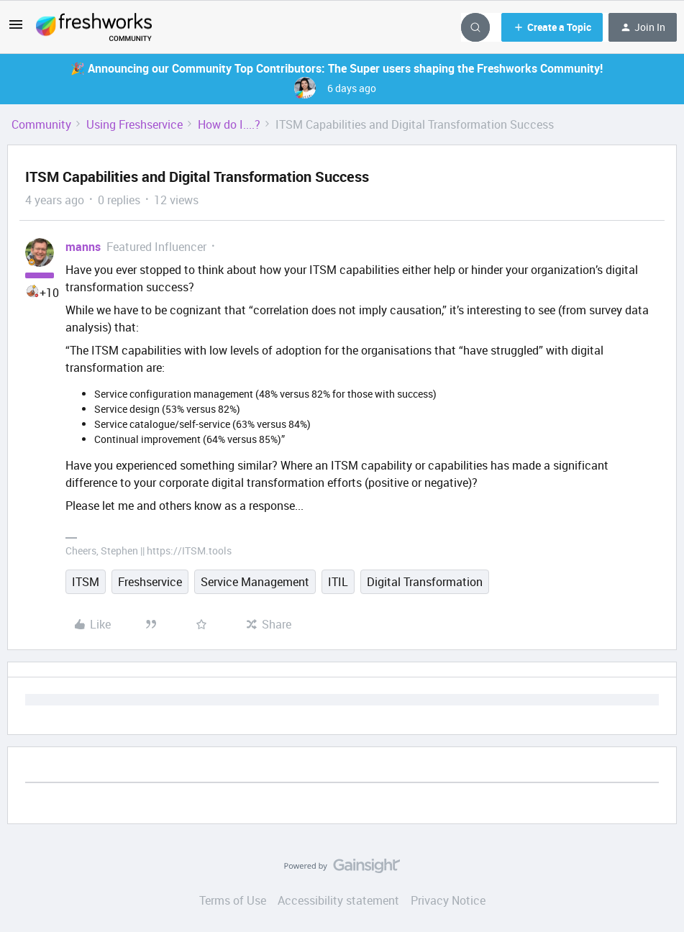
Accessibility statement (338, 900)
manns (83, 247)
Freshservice (150, 582)
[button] (15, 29)
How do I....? (229, 124)
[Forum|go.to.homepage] (94, 27)
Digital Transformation (425, 582)
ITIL (338, 582)
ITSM (85, 582)
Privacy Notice (448, 900)
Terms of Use (232, 900)
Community (41, 124)
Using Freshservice (134, 124)
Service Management (255, 582)
